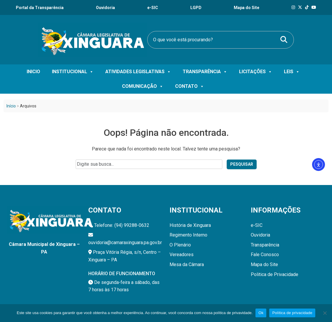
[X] (300, 7)
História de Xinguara (190, 225)
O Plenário (180, 245)
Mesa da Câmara (187, 264)
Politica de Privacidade (274, 274)
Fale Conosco (265, 254)
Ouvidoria (105, 7)
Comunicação (142, 86)
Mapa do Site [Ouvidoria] (246, 7)
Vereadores (182, 254)
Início (11, 106)
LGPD (195, 7)
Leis (292, 71)
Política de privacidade (292, 313)
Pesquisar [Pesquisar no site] (241, 164)
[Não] (325, 313)
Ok (260, 313)
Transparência (205, 71)
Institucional (73, 71)
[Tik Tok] (307, 7)
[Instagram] (293, 7)
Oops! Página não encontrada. (166, 132)
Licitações (255, 71)
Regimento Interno (188, 235)
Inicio (33, 71)
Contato (189, 86)
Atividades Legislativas (138, 71)
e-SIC (152, 7)
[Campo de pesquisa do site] (149, 164)
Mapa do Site (264, 264)
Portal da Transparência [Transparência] (40, 7)
